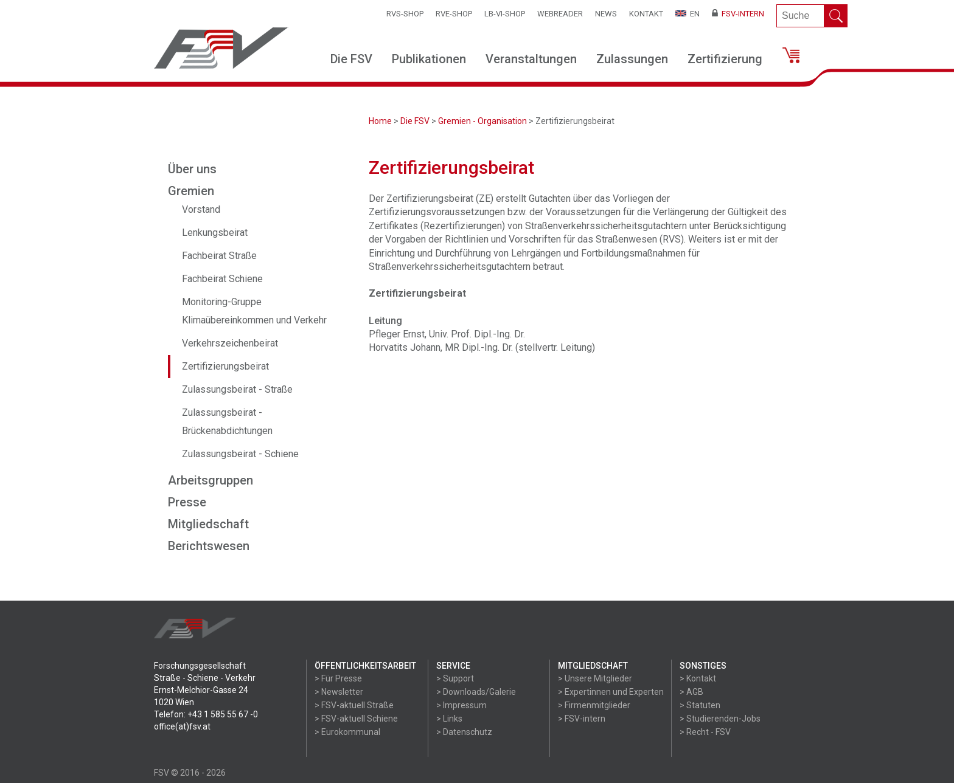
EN (687, 13)
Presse (187, 502)
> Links (449, 718)
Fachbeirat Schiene (222, 279)
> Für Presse (338, 678)
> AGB (691, 692)
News (606, 13)
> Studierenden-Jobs (720, 718)
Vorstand (201, 209)
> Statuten (700, 705)
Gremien (191, 191)
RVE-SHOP (454, 13)
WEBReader (560, 13)
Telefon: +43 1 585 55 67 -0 (206, 714)
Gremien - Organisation (482, 121)
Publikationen (429, 59)
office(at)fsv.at (182, 726)
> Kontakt (698, 678)
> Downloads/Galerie (476, 692)
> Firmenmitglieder (594, 705)
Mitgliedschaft (208, 524)
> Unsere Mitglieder (595, 678)
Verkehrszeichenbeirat (230, 343)
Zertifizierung (725, 59)
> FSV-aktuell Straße (354, 705)
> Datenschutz (464, 732)
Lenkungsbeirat (215, 232)
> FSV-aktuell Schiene (356, 718)
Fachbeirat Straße (219, 255)
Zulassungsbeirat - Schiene (240, 454)
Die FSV (351, 59)
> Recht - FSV (705, 732)
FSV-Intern (738, 13)
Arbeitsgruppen (210, 480)
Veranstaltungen (531, 59)
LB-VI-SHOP (504, 13)
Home (380, 121)
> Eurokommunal (347, 732)
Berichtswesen (208, 546)
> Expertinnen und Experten (611, 692)
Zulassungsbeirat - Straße (237, 389)
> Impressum (461, 705)
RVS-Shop (404, 13)
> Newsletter (339, 692)
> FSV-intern (581, 718)
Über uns (192, 169)
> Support (455, 678)
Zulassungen (632, 59)
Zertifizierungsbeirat (225, 366)
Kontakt (646, 13)
